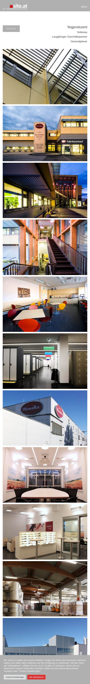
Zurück (11, 28)
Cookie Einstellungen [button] (15, 677)
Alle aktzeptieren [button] (36, 677)
